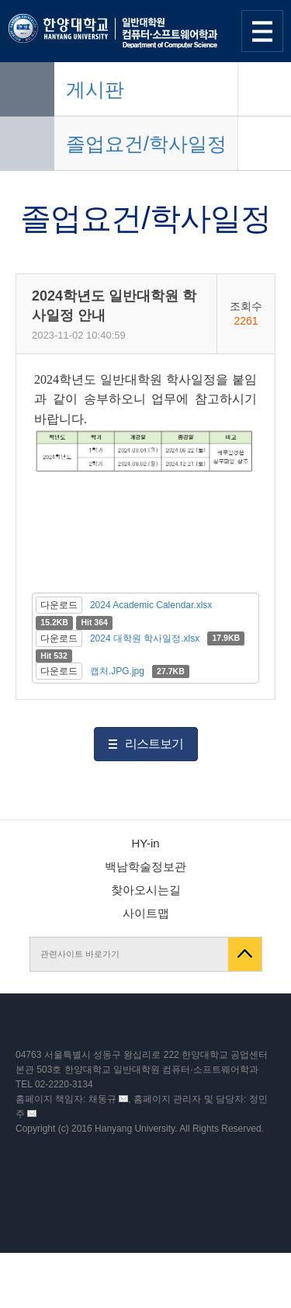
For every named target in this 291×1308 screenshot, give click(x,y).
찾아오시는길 (146, 889)
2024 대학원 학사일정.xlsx (144, 638)
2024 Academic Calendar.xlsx (151, 605)
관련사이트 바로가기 (80, 953)
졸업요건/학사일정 (146, 144)
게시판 (95, 89)
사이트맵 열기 (262, 31)
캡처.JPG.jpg (117, 671)
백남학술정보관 (145, 866)
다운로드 (59, 605)
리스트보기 (154, 743)
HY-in (145, 843)
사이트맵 (146, 913)
